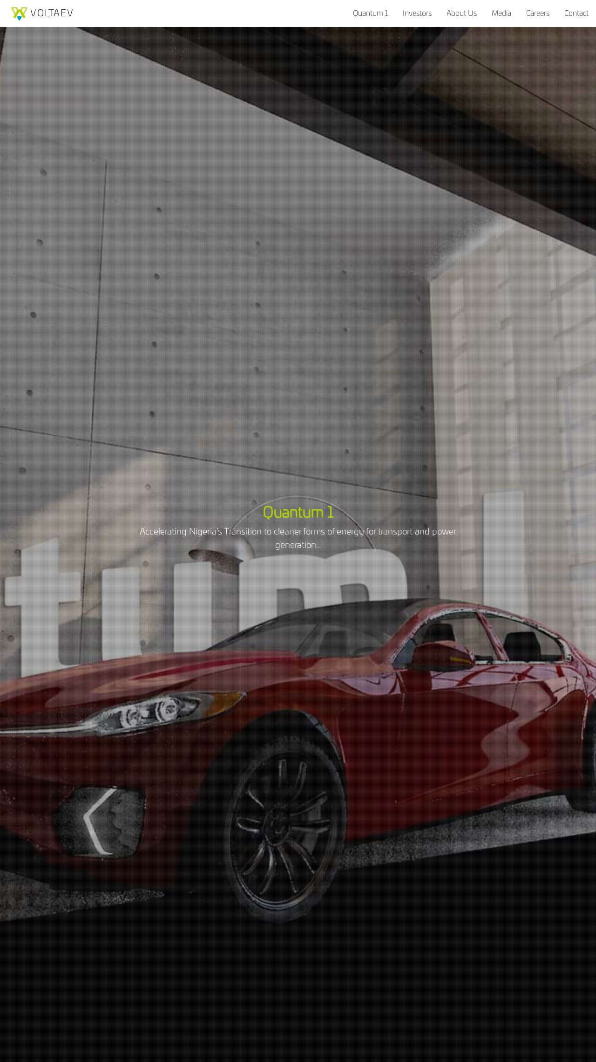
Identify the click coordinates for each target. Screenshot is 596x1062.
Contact (576, 13)
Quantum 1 (370, 13)
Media (501, 13)
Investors (417, 13)
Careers (537, 13)
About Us (462, 13)
